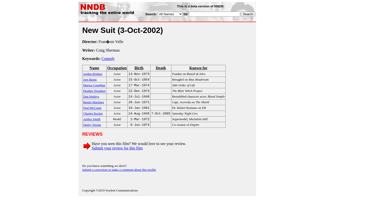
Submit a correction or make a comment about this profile (119, 174)
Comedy (108, 59)
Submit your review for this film (117, 153)
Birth (139, 68)
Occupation (117, 68)
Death (161, 68)
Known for (198, 68)
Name (94, 68)
